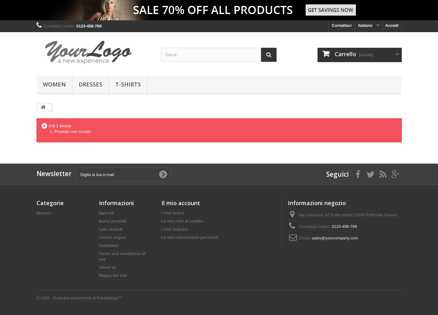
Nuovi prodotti (113, 221)
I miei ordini (172, 213)
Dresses (90, 84)
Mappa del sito (113, 275)
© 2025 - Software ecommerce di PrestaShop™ (79, 298)
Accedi (392, 25)
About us (107, 267)
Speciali (106, 213)
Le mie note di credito (182, 221)
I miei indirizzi (174, 229)
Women (54, 84)
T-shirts (128, 84)
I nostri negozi (112, 237)
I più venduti (111, 229)
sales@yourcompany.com (335, 238)
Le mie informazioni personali (190, 237)
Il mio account (180, 203)
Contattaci (342, 25)
